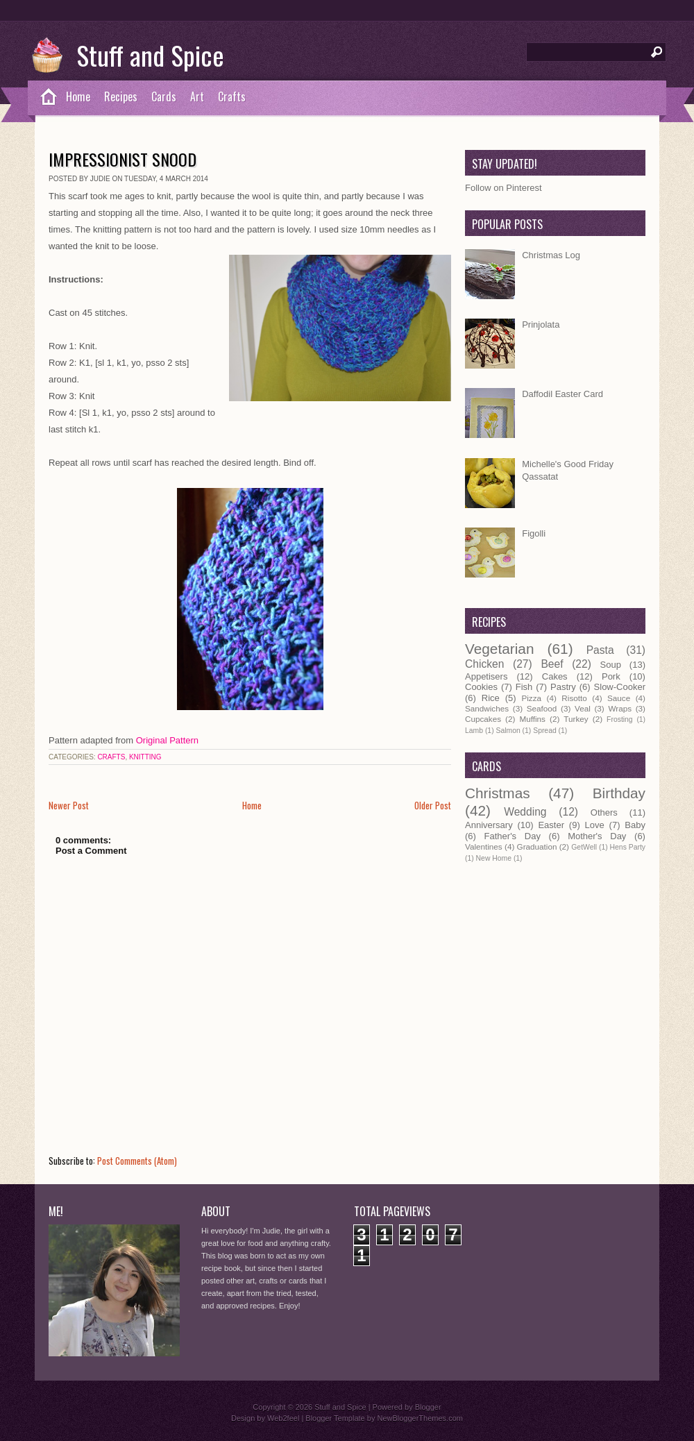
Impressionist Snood (122, 158)
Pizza (531, 697)
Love (594, 825)
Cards (163, 96)
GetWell (584, 847)
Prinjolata (540, 324)
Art (197, 96)
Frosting (620, 719)
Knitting (145, 757)
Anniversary (489, 825)
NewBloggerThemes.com (420, 1418)
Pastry (563, 687)
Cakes (555, 676)
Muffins (532, 718)
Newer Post (69, 805)
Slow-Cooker (619, 687)
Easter (551, 825)
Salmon (508, 730)
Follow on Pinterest (503, 188)
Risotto (573, 697)
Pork (611, 676)
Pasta (600, 650)
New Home (493, 858)
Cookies (481, 687)
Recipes (120, 96)
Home (78, 96)
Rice (491, 698)
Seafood (542, 708)
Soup (610, 664)
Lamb (474, 730)
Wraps (620, 708)
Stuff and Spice (150, 54)
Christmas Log (551, 255)
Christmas (497, 793)
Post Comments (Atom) (137, 1161)
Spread (545, 730)
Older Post (432, 805)
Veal (583, 708)
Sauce (618, 697)
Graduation (537, 846)
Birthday (619, 793)
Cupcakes (483, 718)
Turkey (576, 718)
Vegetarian (499, 649)
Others (604, 812)
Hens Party (627, 847)
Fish (524, 687)
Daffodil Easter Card (562, 394)
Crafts (232, 96)
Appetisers (486, 676)
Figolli (533, 533)
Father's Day (512, 836)
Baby (635, 825)
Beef (552, 664)
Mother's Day (597, 836)
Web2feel (283, 1418)
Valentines (483, 846)
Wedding (525, 812)
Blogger (428, 1407)
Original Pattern (167, 740)
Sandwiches (487, 708)
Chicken (484, 664)
